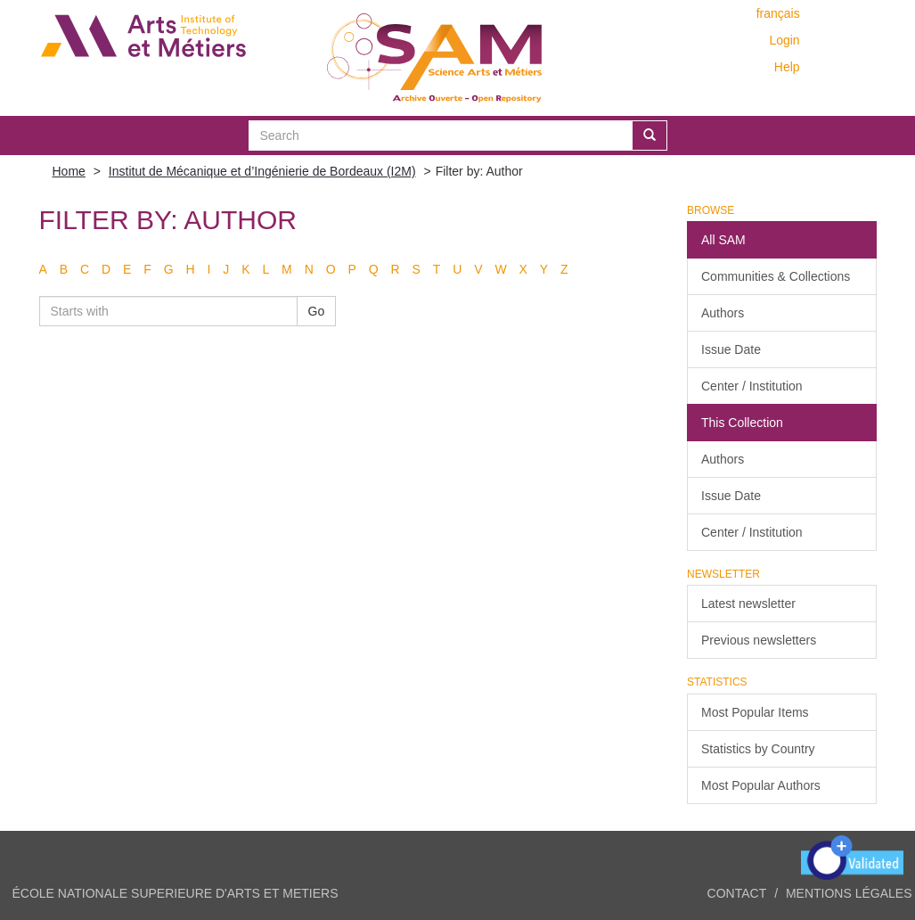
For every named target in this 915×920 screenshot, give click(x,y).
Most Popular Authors (761, 785)
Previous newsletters (758, 640)
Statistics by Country (758, 749)
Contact (737, 893)
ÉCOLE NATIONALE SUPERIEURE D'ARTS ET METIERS (175, 893)
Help (787, 67)
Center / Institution (752, 386)
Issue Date (731, 349)
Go (316, 311)
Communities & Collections (775, 276)
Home (69, 171)
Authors (722, 313)
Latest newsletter (748, 603)
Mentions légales (849, 893)
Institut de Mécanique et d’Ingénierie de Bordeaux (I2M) (262, 171)
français (778, 13)
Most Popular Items (755, 712)
